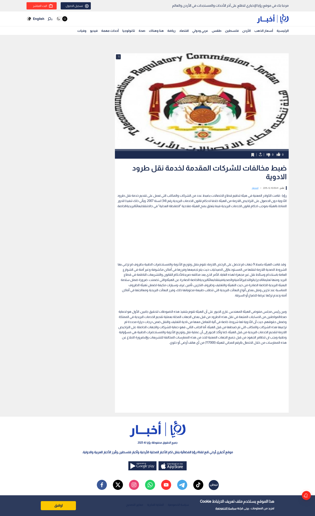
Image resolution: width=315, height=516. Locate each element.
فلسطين (232, 30)
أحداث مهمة (110, 30)
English (38, 19)
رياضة (171, 30)
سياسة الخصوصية (225, 508)
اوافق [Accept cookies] (58, 506)
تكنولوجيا (128, 30)
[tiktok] (198, 485)
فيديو (94, 30)
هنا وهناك (156, 30)
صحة (142, 30)
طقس (216, 30)
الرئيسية (283, 30)
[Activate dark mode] (62, 19)
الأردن (246, 30)
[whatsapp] (150, 485)
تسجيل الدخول (77, 6)
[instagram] (134, 485)
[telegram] (182, 485)
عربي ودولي (200, 30)
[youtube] (166, 485)
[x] (118, 485)
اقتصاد (184, 30)
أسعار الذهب (263, 30)
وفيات (81, 30)
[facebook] (102, 485)
